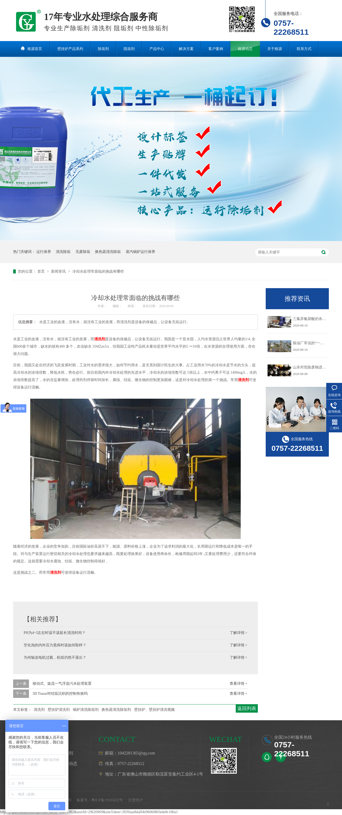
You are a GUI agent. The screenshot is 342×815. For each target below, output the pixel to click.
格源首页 (34, 49)
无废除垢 (83, 252)
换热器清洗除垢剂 (116, 710)
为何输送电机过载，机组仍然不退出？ (55, 657)
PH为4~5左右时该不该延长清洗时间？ (55, 633)
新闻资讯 (59, 271)
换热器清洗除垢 (108, 252)
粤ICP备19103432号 (107, 800)
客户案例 (215, 49)
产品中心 (156, 49)
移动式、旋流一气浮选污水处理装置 (62, 684)
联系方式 (304, 49)
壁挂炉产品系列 (70, 49)
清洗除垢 (63, 252)
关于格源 (274, 49)
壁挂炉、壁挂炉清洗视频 (154, 710)
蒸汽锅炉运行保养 (140, 252)
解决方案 (186, 49)
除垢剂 (103, 49)
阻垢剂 (129, 49)
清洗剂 (99, 339)
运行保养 (43, 252)
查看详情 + (238, 684)
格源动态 (245, 49)
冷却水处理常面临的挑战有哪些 (98, 271)
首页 (41, 271)
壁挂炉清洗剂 (59, 710)
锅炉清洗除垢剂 (86, 710)
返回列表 (246, 708)
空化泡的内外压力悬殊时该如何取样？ (55, 645)
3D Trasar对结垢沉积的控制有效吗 (60, 694)
